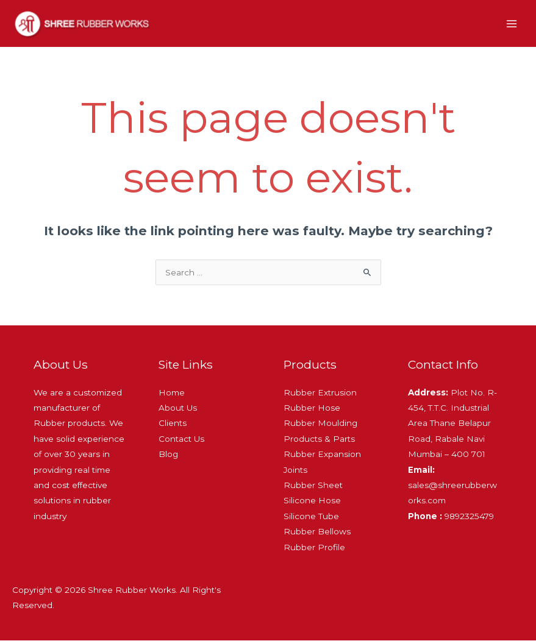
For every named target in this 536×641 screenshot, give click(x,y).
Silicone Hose (312, 501)
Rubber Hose (312, 408)
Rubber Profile (314, 548)
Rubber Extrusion (320, 393)
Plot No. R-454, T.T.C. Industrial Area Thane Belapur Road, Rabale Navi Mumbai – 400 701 (452, 424)
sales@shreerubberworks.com (452, 486)
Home (172, 393)
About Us (178, 408)
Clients (173, 423)
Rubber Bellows (317, 532)
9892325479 (451, 517)
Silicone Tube (311, 517)
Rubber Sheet (313, 485)
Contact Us (181, 439)
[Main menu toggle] (511, 24)
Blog (168, 454)
